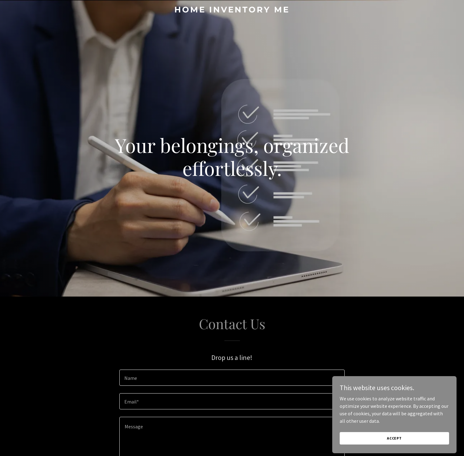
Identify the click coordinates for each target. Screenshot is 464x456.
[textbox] (232, 378)
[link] (232, 10)
